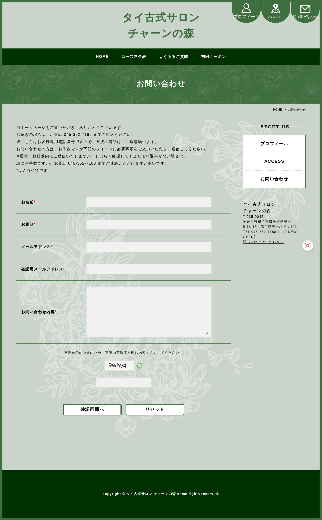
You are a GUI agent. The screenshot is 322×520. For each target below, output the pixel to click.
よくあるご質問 (173, 57)
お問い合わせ (305, 16)
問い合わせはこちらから (263, 242)
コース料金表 (133, 57)
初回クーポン (213, 57)
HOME (102, 57)
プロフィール (246, 16)
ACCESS (276, 16)
